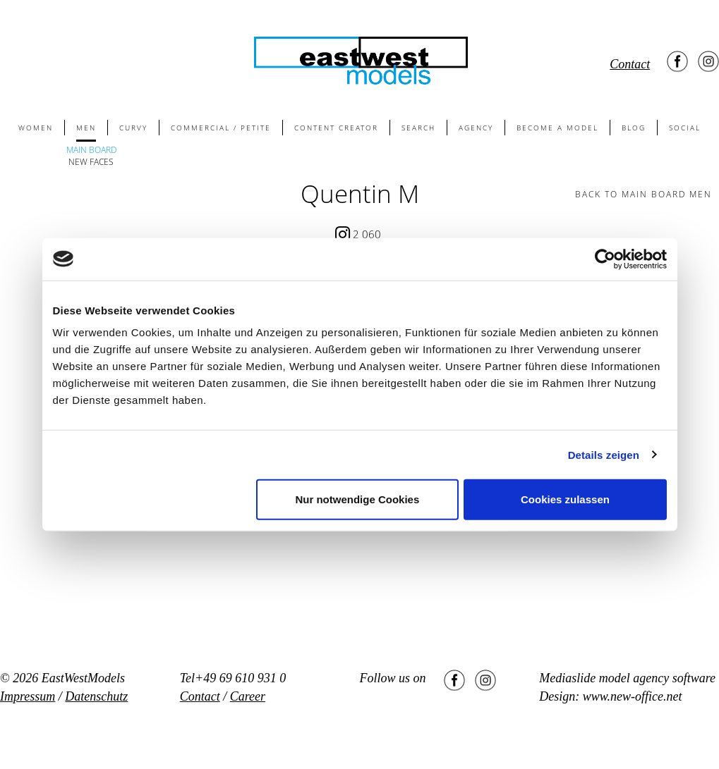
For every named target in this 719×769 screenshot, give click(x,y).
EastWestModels (83, 678)
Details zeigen (603, 454)
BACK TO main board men (643, 194)
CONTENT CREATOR (336, 128)
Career (247, 696)
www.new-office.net (632, 696)
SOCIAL (685, 128)
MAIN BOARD (91, 150)
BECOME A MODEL (557, 128)
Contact (630, 64)
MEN (86, 128)
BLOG (634, 128)
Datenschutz (96, 696)
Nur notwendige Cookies (357, 499)
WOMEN (35, 128)
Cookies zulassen (565, 499)
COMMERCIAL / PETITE (221, 128)
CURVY (133, 128)
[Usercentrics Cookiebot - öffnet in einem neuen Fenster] (605, 258)
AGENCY (476, 128)
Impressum (27, 696)
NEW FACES (91, 162)
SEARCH (418, 128)
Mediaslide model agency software (627, 678)
